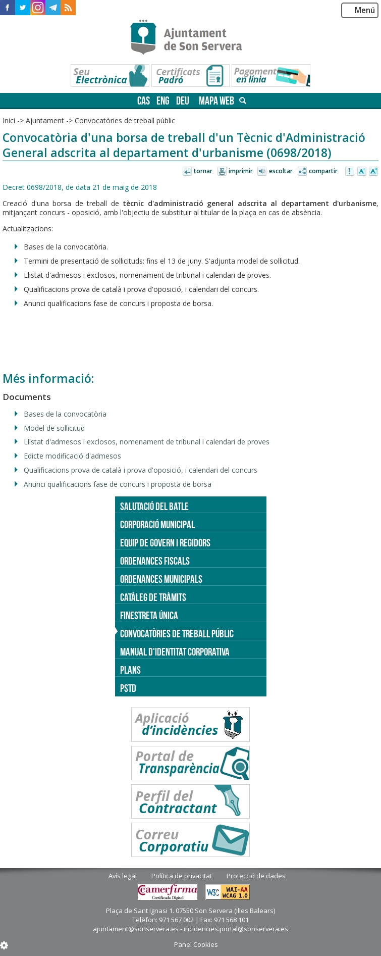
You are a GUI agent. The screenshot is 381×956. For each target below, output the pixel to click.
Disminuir (362, 172)
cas (143, 101)
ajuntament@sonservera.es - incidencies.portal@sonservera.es (190, 928)
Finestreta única (149, 615)
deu (182, 101)
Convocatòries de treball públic (125, 120)
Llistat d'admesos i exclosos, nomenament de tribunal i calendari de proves (146, 441)
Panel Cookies (196, 944)
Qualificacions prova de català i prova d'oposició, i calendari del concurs (140, 470)
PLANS (130, 670)
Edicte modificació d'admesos (72, 456)
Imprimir (241, 171)
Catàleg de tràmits (153, 597)
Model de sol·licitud (54, 428)
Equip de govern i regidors (165, 542)
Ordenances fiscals (155, 561)
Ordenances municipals (161, 579)
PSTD (128, 688)
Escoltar (281, 171)
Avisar (350, 172)
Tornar (203, 171)
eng (163, 101)
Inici (9, 120)
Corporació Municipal (157, 524)
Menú (365, 10)
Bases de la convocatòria (65, 414)
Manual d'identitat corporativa (175, 652)
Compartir (323, 171)
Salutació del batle (154, 506)
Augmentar (373, 172)
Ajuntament (45, 120)
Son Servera (190, 38)
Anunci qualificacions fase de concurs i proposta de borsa (117, 484)
